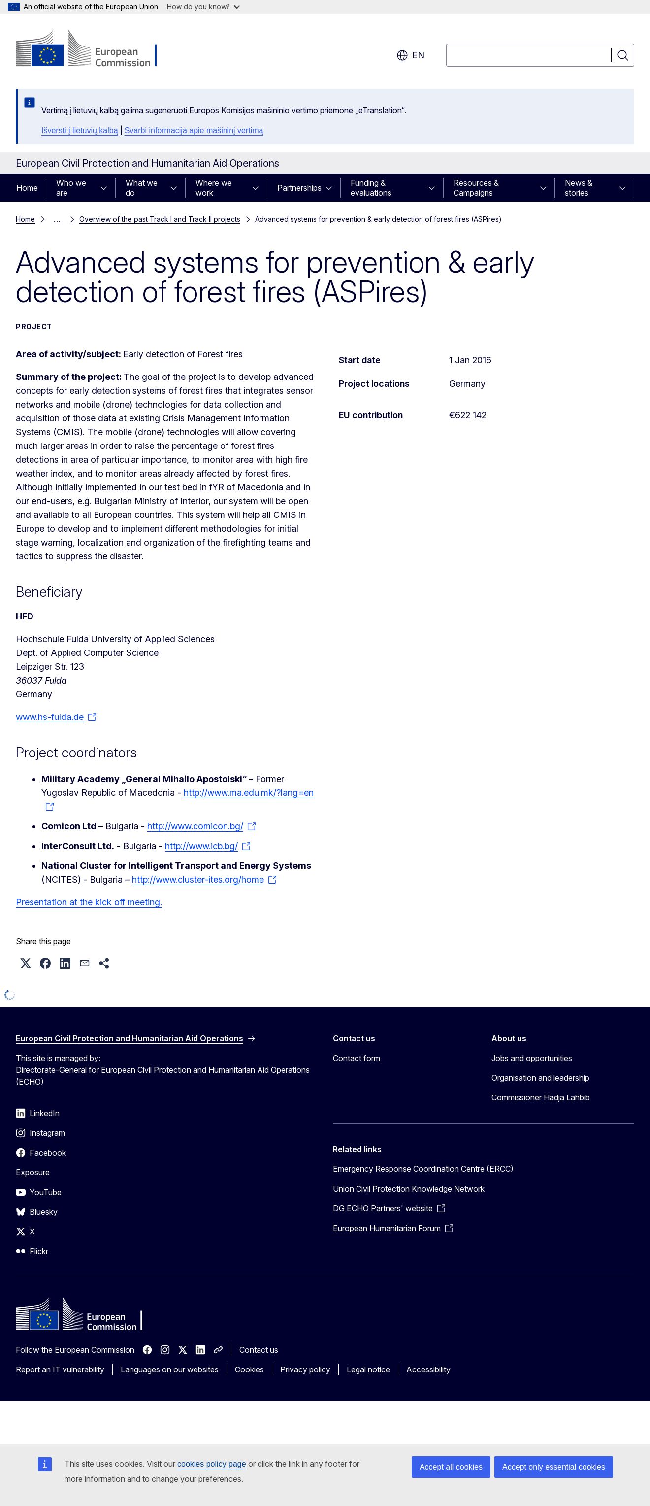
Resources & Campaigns (476, 188)
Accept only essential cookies (553, 1467)
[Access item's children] (106, 188)
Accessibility (428, 1369)
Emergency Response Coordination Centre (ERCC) (423, 1169)
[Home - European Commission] (95, 49)
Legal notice (368, 1369)
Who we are (71, 188)
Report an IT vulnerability (60, 1369)
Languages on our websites (170, 1369)
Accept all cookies (451, 1467)
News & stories (578, 188)
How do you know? (203, 6)
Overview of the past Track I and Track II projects (159, 219)
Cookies (249, 1369)
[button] (25, 963)
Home (27, 188)
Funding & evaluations (371, 188)
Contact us (258, 1350)
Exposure (33, 1172)
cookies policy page (211, 1464)
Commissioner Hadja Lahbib (540, 1097)
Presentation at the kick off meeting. (89, 902)
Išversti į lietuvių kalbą (79, 130)
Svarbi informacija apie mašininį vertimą (194, 130)
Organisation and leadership (540, 1078)
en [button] (410, 55)
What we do (142, 188)
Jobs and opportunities (531, 1058)
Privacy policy (305, 1369)
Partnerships (299, 188)
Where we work (213, 188)
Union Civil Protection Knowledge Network (409, 1189)
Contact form (356, 1058)
